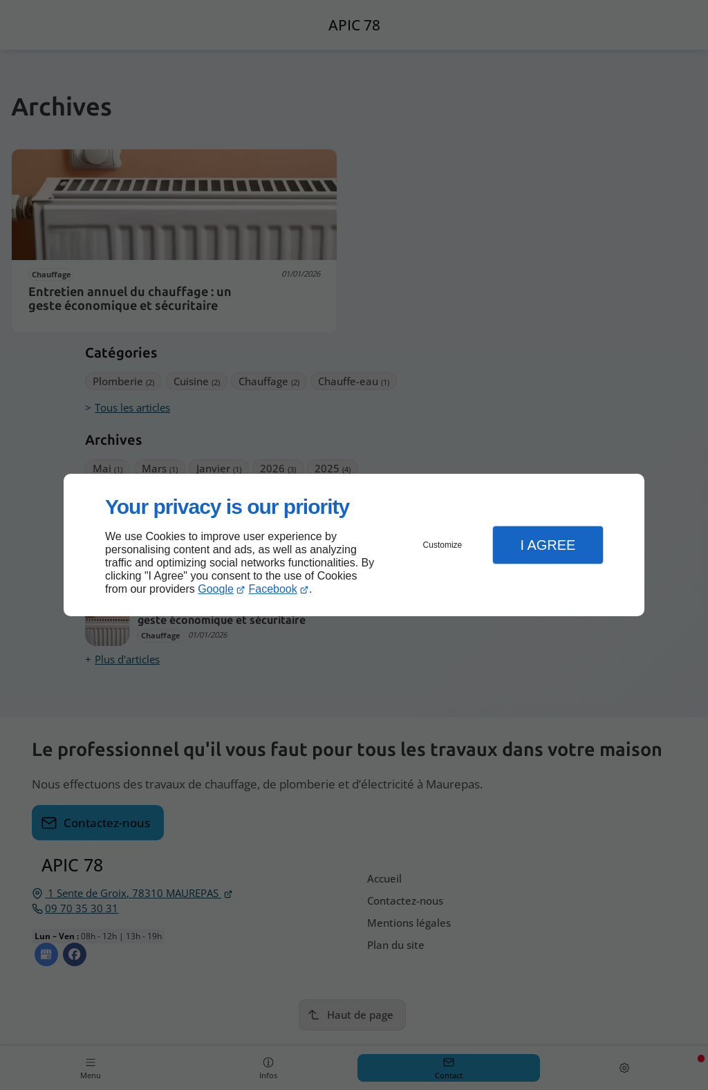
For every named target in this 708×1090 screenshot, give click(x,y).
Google (216, 589)
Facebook (273, 589)
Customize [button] (443, 545)
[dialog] (354, 545)
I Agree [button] (547, 545)
